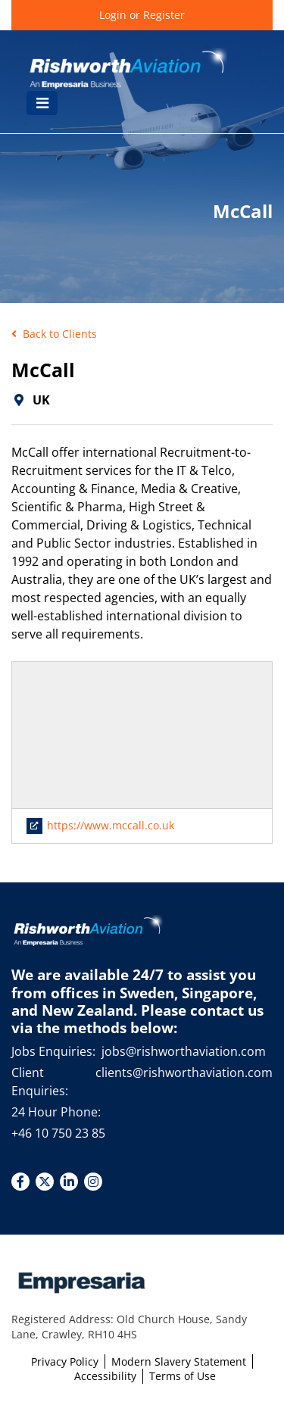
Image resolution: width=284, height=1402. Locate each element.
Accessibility (105, 1376)
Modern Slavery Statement (178, 1361)
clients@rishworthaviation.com (184, 1072)
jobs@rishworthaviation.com (183, 1051)
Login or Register (142, 15)
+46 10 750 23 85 (58, 1133)
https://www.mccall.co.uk (100, 825)
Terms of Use (182, 1376)
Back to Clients (54, 333)
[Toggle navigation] (42, 103)
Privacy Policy (64, 1361)
